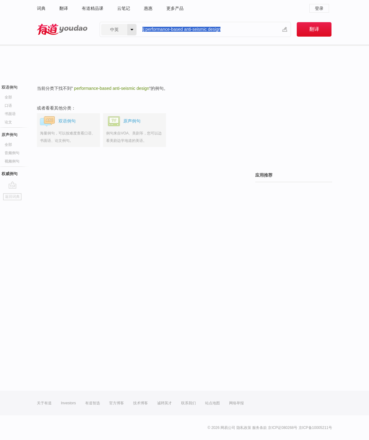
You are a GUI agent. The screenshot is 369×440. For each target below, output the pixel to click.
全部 (8, 97)
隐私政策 (243, 428)
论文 (8, 122)
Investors (68, 403)
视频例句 (12, 161)
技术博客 (140, 403)
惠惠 (148, 8)
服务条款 (259, 428)
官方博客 (116, 403)
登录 (319, 8)
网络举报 (236, 403)
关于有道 (44, 403)
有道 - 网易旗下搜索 (62, 29)
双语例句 (10, 87)
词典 (41, 8)
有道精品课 (92, 8)
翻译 (63, 8)
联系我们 (188, 403)
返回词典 (12, 196)
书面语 (10, 114)
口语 (8, 105)
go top (12, 185)
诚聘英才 (164, 403)
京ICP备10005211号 (315, 428)
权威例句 (10, 173)
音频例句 (12, 153)
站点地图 (212, 403)
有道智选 (92, 403)
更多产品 (175, 8)
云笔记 (123, 8)
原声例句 (10, 134)
